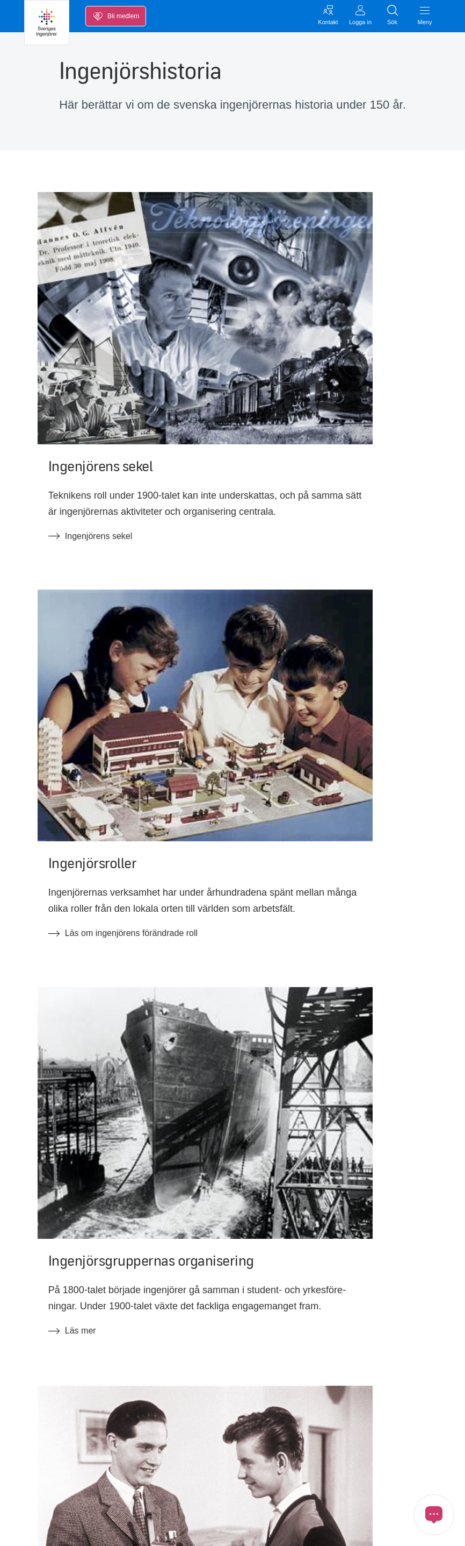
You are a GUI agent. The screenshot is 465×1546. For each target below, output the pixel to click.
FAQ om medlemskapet (208, 1295)
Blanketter (182, 1250)
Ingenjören (322, 1273)
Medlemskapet (52, 1317)
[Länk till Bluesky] (159, 1451)
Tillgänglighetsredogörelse (352, 1317)
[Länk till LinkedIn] (69, 1451)
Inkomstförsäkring (58, 1250)
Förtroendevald (331, 1250)
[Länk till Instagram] (129, 1451)
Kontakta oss (49, 1371)
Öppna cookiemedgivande (142, 1528)
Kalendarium (48, 1273)
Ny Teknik (181, 1273)
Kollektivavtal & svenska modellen (228, 1227)
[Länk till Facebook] (39, 1451)
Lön (31, 1227)
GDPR (35, 1528)
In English (320, 1295)
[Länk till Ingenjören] (219, 1451)
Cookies (72, 1528)
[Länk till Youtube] (99, 1451)
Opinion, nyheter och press (75, 1295)
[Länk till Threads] (189, 1451)
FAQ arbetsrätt (191, 1317)
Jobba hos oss (329, 1227)
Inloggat (39, 1393)
